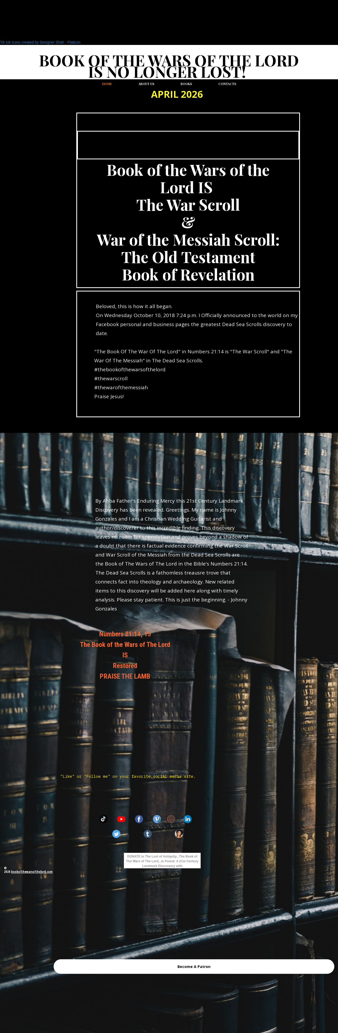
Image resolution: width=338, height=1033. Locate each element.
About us (146, 84)
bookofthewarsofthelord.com (32, 871)
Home (107, 84)
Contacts (227, 84)
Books (186, 84)
